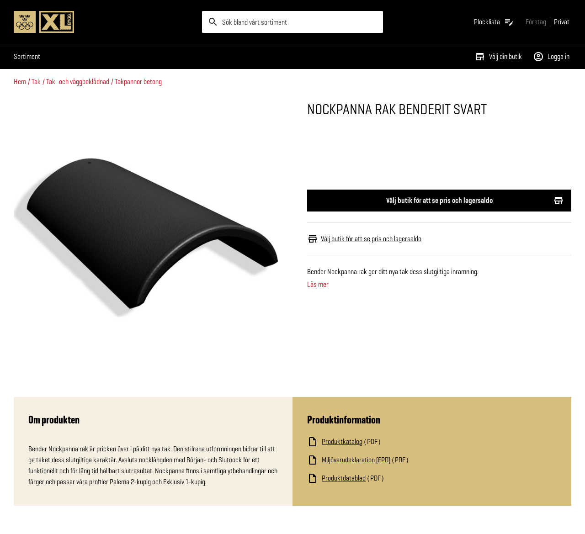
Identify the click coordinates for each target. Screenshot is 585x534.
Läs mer (318, 284)
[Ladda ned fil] (398, 441)
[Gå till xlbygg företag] (536, 21)
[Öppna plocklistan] (494, 22)
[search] (292, 22)
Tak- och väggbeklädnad (77, 81)
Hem (20, 81)
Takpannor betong (138, 81)
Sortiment (27, 56)
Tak (36, 81)
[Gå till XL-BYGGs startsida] (104, 22)
